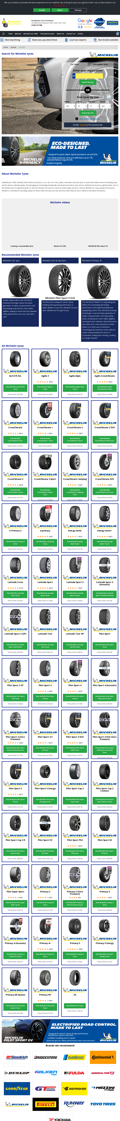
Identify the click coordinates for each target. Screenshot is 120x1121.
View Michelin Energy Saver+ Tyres (105, 543)
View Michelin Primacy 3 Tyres (45, 904)
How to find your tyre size (89, 119)
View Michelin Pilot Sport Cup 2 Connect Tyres (104, 800)
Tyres (10, 34)
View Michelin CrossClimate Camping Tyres (74, 492)
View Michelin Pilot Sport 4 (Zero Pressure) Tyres (15, 749)
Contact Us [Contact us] (70, 34)
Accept (42, 10)
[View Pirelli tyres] (45, 1104)
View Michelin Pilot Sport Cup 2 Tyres (75, 800)
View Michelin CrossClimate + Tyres (45, 439)
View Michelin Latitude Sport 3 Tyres (74, 594)
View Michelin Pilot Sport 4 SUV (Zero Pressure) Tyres (104, 750)
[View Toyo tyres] (103, 1104)
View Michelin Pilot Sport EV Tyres (45, 852)
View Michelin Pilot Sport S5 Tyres (104, 852)
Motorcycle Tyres (30, 34)
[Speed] (105, 106)
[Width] (69, 106)
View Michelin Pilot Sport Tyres (104, 646)
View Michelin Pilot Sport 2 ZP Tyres (15, 697)
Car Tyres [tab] (75, 64)
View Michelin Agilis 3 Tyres (45, 388)
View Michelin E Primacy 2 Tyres (15, 543)
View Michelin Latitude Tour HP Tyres (74, 646)
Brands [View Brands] (13, 47)
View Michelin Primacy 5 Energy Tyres (104, 955)
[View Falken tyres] (45, 1073)
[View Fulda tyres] (74, 1073)
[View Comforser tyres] (74, 1057)
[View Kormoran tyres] (74, 1088)
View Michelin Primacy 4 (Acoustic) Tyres (15, 955)
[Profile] (81, 106)
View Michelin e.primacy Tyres (45, 543)
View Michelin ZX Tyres (74, 1006)
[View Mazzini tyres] (103, 1088)
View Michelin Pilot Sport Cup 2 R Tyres (15, 852)
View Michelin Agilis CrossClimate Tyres (104, 388)
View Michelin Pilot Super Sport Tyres (15, 904)
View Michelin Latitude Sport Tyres (45, 594)
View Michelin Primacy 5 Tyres (75, 955)
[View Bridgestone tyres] (45, 1057)
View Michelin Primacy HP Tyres (45, 1007)
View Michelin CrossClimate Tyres (15, 439)
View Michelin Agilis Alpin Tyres (74, 388)
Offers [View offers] (80, 34)
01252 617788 (36, 25)
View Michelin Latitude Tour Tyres (45, 646)
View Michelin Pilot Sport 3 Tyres (45, 697)
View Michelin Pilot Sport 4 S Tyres (45, 749)
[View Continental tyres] (103, 1057)
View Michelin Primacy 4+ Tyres (45, 955)
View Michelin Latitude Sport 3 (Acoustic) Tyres (105, 594)
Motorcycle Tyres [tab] (100, 64)
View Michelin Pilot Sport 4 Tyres (75, 697)
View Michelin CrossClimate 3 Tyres (15, 491)
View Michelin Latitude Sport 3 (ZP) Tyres (15, 646)
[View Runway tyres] (74, 1104)
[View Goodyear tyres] (17, 1088)
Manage (78, 10)
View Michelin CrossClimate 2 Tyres (75, 439)
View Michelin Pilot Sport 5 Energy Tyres (45, 800)
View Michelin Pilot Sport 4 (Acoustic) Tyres (104, 697)
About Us (60, 34)
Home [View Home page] (5, 47)
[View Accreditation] (99, 23)
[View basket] (117, 34)
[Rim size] (93, 106)
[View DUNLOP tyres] (17, 1073)
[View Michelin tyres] (17, 1104)
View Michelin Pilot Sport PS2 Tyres (75, 852)
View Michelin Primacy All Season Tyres (15, 1007)
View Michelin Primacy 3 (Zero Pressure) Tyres (75, 904)
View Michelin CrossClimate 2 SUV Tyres (104, 439)
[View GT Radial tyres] (45, 1088)
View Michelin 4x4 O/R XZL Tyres (15, 388)
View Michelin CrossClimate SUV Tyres (104, 491)
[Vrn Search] (88, 76)
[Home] (3, 34)
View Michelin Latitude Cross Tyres (15, 594)
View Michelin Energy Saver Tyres (75, 543)
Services (18, 34)
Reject (60, 10)
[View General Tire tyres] (103, 1073)
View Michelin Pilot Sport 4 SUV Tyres (75, 749)
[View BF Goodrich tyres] (17, 1057)
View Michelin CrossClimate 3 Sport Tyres (45, 492)
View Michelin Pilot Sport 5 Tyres (15, 800)
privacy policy (59, 5)
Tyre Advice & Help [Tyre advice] (47, 34)
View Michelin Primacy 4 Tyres (104, 904)
